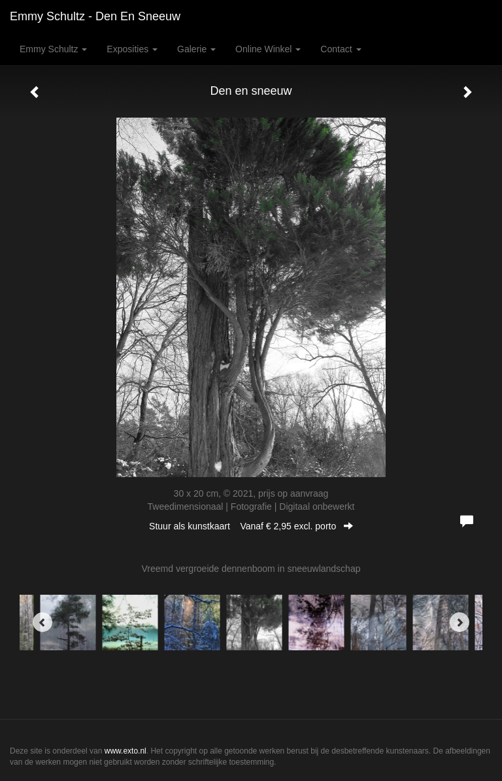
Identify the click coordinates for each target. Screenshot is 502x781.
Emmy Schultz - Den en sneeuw (95, 16)
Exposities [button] (132, 49)
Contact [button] (340, 49)
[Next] (459, 622)
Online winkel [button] (268, 49)
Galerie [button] (196, 49)
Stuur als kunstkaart (251, 526)
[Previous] (42, 622)
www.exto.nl (125, 751)
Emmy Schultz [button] (53, 49)
